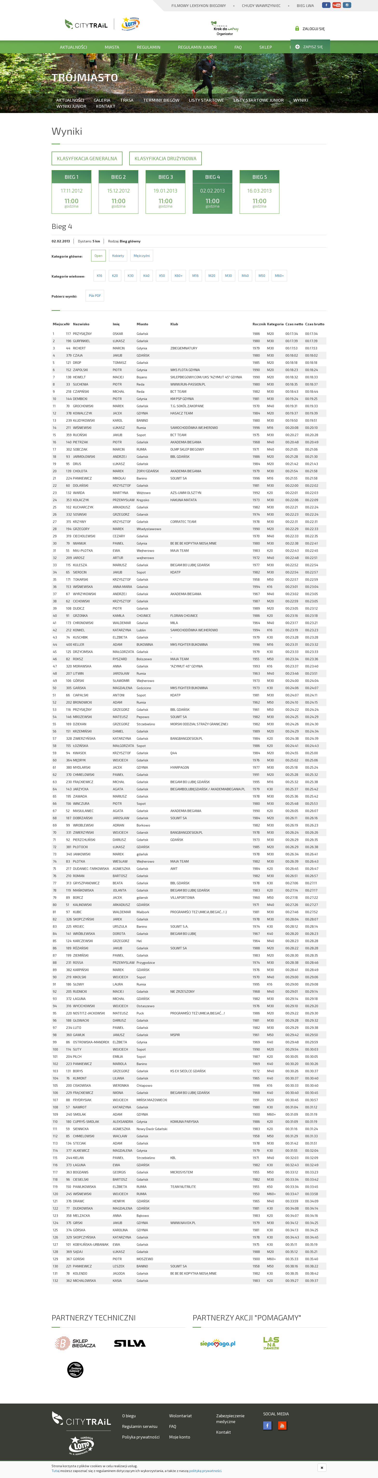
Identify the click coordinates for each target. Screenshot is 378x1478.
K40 (146, 275)
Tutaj (56, 1471)
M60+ (279, 275)
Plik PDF (95, 295)
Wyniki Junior (71, 106)
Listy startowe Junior (259, 100)
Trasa (127, 100)
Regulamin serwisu (139, 1426)
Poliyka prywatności (141, 1436)
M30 (228, 275)
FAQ (238, 47)
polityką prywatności (205, 1471)
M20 (212, 275)
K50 (162, 275)
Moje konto (179, 1436)
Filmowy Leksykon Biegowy (198, 5)
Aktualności (73, 47)
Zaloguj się (310, 28)
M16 (195, 275)
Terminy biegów (161, 100)
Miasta (112, 47)
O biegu (129, 1415)
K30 (131, 275)
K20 (115, 275)
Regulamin (148, 47)
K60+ (178, 275)
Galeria (102, 100)
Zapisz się (309, 46)
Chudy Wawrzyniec (261, 5)
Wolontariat (180, 1415)
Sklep (265, 47)
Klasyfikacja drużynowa (165, 158)
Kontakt (105, 106)
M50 (262, 275)
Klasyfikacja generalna (87, 158)
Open (98, 255)
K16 (99, 275)
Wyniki (300, 100)
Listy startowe (206, 100)
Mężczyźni (142, 255)
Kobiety (118, 255)
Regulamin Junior (197, 47)
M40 (245, 275)
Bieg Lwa (305, 5)
